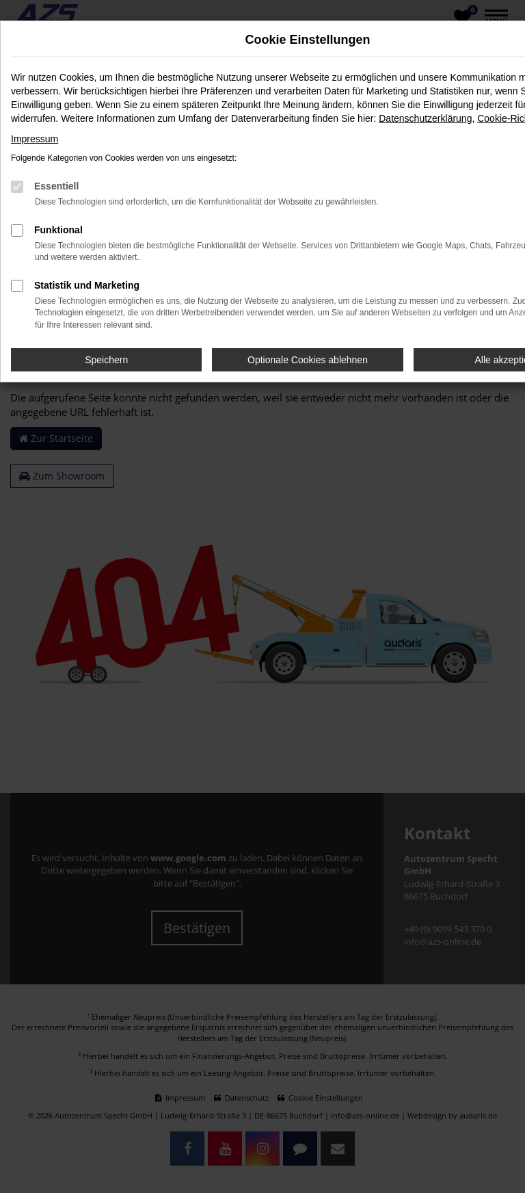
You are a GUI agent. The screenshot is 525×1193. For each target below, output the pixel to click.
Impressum (34, 138)
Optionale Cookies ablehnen (307, 359)
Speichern (106, 359)
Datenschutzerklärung (425, 118)
